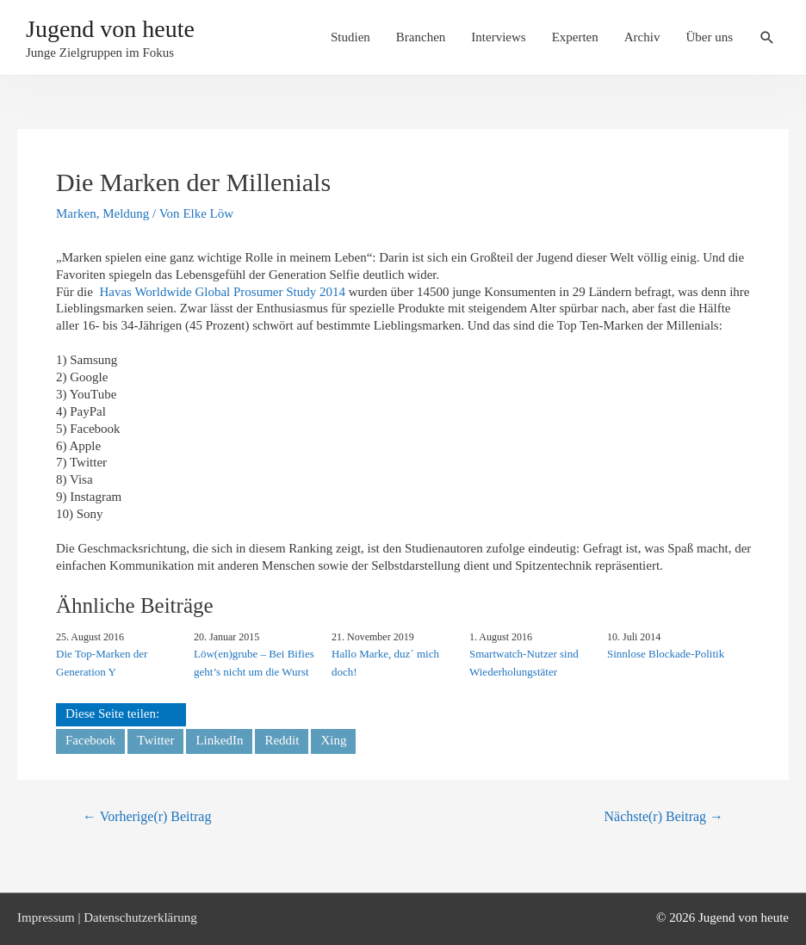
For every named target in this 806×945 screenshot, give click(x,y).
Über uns (709, 37)
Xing (333, 740)
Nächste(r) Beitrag (663, 816)
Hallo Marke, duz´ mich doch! (385, 662)
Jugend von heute (110, 28)
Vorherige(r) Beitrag (147, 816)
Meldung (125, 213)
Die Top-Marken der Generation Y (101, 662)
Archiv (642, 37)
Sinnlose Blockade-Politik (665, 653)
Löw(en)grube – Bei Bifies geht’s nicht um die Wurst (254, 662)
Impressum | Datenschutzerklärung (107, 917)
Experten (575, 37)
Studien (350, 37)
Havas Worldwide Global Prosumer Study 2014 (222, 292)
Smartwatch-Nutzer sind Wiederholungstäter (524, 662)
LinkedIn (219, 740)
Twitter (155, 740)
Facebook (90, 740)
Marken (76, 213)
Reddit (281, 740)
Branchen (420, 37)
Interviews (498, 37)
